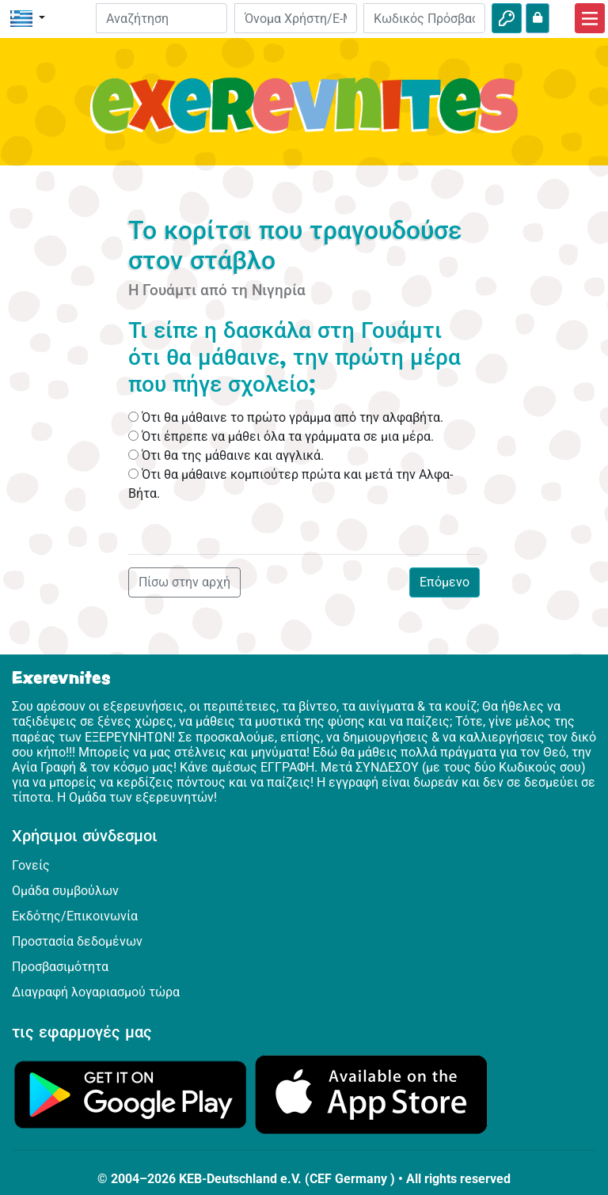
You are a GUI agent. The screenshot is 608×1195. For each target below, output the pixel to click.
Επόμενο (444, 582)
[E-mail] (295, 18)
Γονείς (31, 865)
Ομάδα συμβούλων (65, 890)
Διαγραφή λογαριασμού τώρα (96, 992)
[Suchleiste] (162, 18)
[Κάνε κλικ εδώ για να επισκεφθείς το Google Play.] (130, 1093)
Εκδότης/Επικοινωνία (75, 916)
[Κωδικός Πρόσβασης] (424, 18)
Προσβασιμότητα (60, 966)
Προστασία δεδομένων (77, 941)
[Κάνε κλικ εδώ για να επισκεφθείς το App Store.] (371, 1093)
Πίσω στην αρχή (184, 582)
